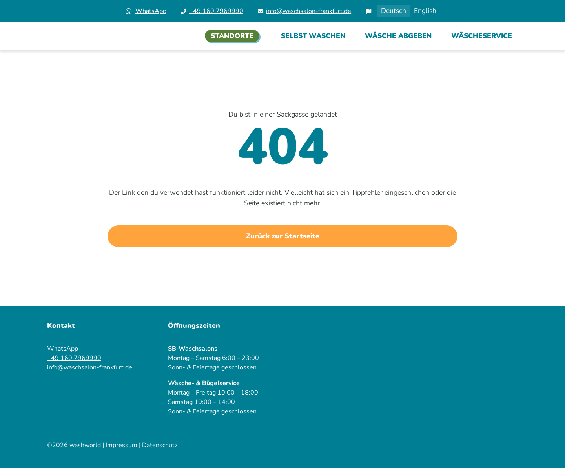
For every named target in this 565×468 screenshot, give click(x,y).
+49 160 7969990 (216, 11)
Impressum (121, 445)
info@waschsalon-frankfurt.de (308, 11)
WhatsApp (150, 11)
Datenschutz (159, 445)
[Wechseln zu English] (425, 11)
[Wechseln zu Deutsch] (393, 11)
